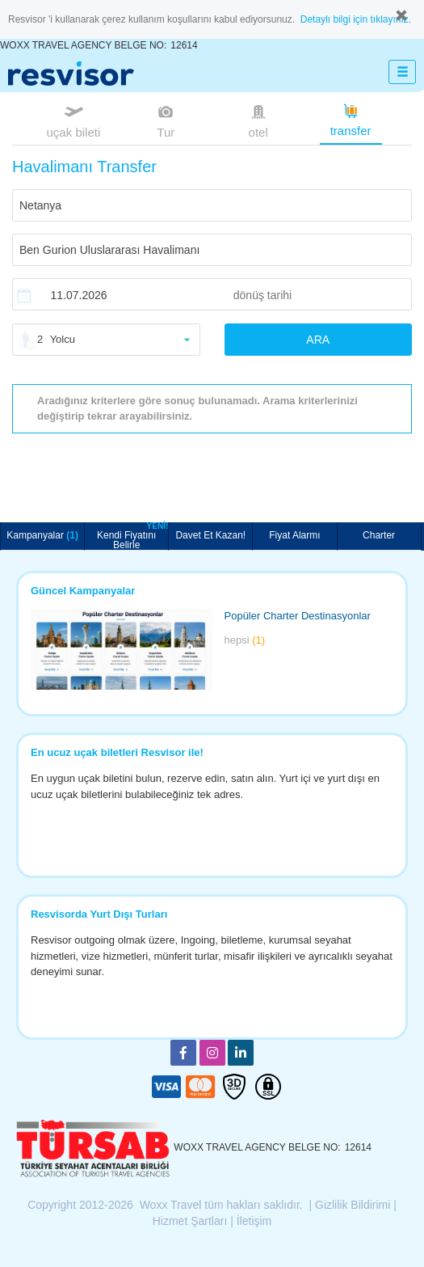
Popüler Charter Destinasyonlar (298, 616)
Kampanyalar (42, 535)
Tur (165, 119)
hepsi (245, 640)
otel (258, 119)
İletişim (254, 1220)
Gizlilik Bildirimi (352, 1204)
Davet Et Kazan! (210, 535)
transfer (351, 118)
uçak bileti (74, 119)
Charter (379, 535)
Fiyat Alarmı (294, 535)
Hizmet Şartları (190, 1220)
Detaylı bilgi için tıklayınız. (355, 19)
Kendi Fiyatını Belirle (132, 536)
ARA (318, 339)
